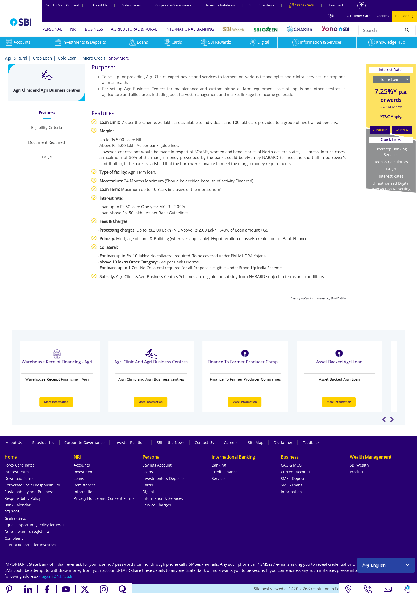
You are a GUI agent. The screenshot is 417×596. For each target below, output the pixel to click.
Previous (384, 419)
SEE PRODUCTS (380, 129)
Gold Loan (67, 58)
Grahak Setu (15, 518)
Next (392, 419)
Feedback (336, 5)
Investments (84, 471)
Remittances (85, 485)
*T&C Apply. (391, 116)
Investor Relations (220, 5)
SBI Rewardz (216, 42)
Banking (219, 465)
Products (357, 471)
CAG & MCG (291, 465)
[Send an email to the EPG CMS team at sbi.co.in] (56, 576)
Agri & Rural (16, 58)
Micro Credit (93, 58)
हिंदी (331, 15)
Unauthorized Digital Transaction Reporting (391, 186)
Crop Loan (42, 58)
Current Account (295, 471)
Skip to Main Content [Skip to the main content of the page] (65, 5)
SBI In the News (261, 5)
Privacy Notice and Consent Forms (104, 498)
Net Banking (404, 15)
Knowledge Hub (386, 42)
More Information (67, 402)
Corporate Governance (173, 5)
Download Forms (19, 478)
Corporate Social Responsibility (32, 485)
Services (219, 478)
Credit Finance (224, 471)
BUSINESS (94, 29)
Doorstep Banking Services (391, 151)
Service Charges (157, 504)
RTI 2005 (12, 511)
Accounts (82, 465)
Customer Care (358, 15)
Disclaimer (283, 442)
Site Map (256, 442)
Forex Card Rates (20, 465)
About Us (100, 5)
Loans (138, 42)
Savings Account (157, 465)
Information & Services (317, 42)
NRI (73, 29)
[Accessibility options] (361, 5)
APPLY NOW (402, 129)
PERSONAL (52, 29)
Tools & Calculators (391, 161)
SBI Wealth (359, 465)
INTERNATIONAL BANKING (189, 29)
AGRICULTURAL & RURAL (134, 29)
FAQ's (391, 168)
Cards (173, 42)
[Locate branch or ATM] (348, 589)
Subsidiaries (131, 5)
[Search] (407, 29)
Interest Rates (391, 176)
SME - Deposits (294, 478)
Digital (259, 42)
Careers (383, 15)
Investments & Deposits (80, 42)
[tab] (46, 113)
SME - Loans (291, 485)
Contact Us (204, 442)
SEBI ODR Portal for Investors (30, 544)
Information (84, 491)
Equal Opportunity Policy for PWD (34, 524)
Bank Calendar (18, 504)
